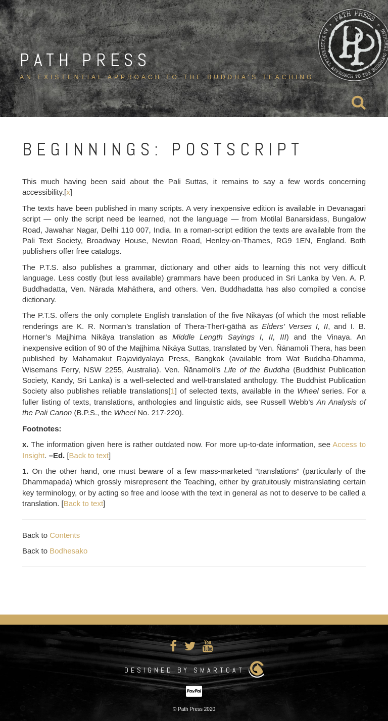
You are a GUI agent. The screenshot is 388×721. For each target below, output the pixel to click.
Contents (65, 535)
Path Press (85, 60)
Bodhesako (68, 550)
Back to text (89, 455)
